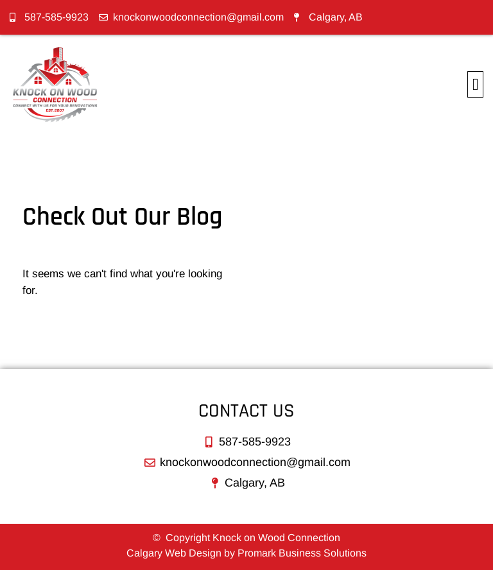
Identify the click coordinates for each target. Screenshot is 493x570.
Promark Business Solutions (302, 553)
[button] (475, 84)
